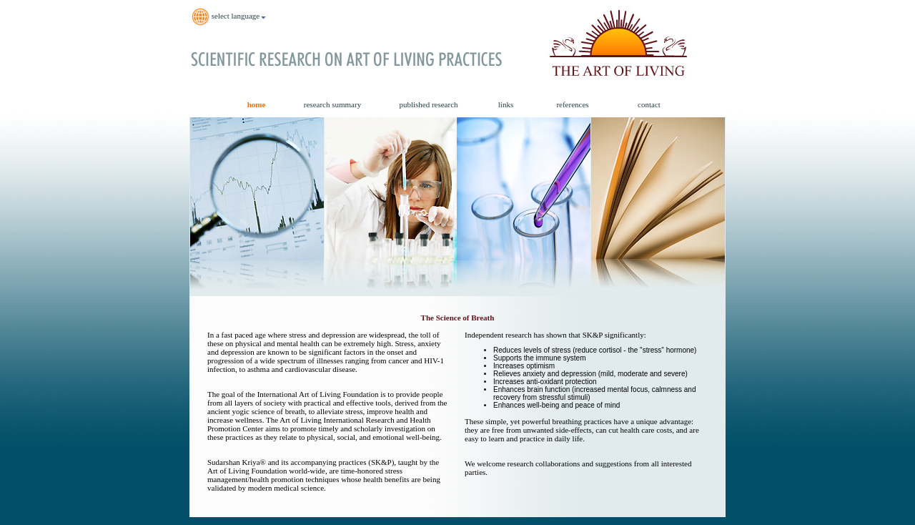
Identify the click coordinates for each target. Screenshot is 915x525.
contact (649, 104)
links (505, 104)
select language (229, 17)
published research (428, 104)
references (572, 104)
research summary (332, 104)
